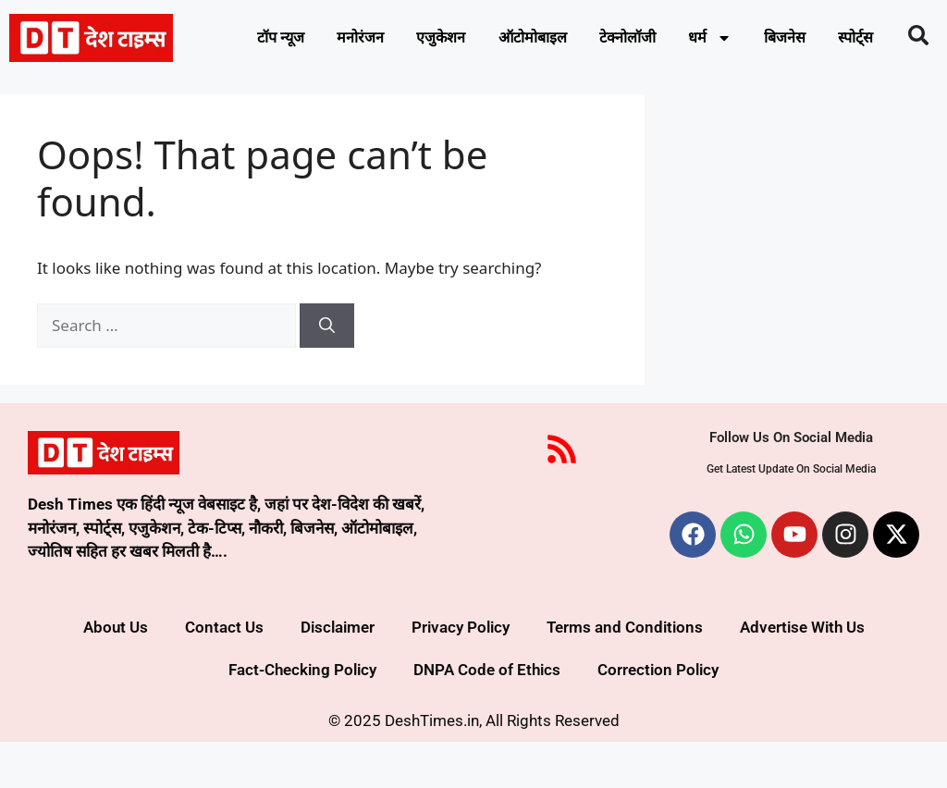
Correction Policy (658, 716)
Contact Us (224, 673)
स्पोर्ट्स (543, 82)
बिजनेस (817, 40)
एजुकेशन (447, 40)
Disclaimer (338, 673)
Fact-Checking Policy (302, 716)
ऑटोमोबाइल (546, 40)
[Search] (327, 372)
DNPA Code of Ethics (486, 716)
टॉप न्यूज (273, 40)
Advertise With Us (802, 673)
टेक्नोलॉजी (648, 40)
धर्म (736, 40)
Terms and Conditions (625, 673)
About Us (115, 673)
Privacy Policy (461, 673)
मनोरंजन (360, 40)
